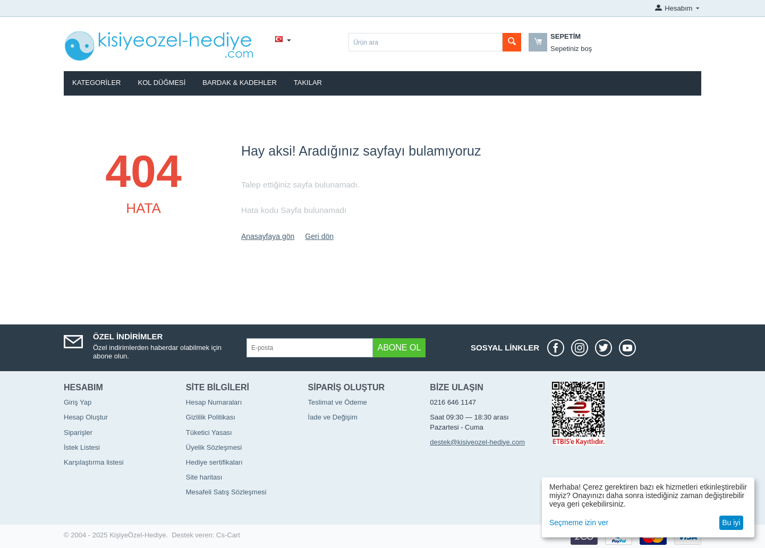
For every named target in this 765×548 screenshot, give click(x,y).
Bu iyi (731, 522)
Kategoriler (96, 83)
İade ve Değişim (333, 417)
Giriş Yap (77, 402)
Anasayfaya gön (267, 236)
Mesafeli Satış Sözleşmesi (226, 492)
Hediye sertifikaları (214, 462)
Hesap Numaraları (214, 402)
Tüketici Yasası (209, 432)
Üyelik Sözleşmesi (214, 447)
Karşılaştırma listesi (94, 462)
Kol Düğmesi (162, 83)
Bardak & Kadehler (239, 83)
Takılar (308, 83)
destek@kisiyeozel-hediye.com (477, 442)
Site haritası (204, 477)
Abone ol (399, 347)
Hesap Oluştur (86, 417)
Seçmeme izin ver (578, 522)
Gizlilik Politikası (210, 417)
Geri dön (319, 236)
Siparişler (78, 432)
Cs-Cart (228, 535)
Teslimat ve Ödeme (337, 402)
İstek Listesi (82, 447)
